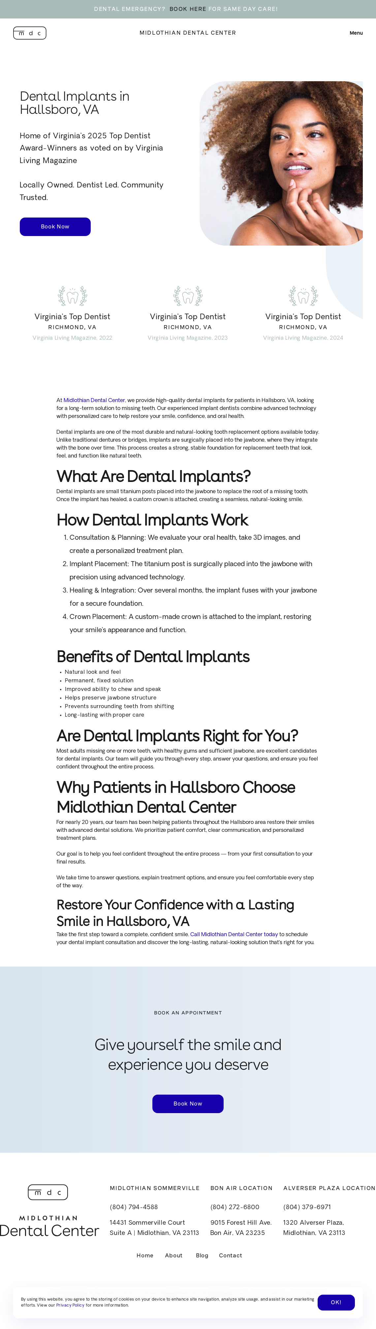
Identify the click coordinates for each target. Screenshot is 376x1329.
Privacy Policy (70, 1306)
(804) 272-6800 (235, 1208)
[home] (30, 33)
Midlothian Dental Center (188, 33)
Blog (202, 1255)
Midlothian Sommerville (155, 1188)
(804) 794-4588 (134, 1208)
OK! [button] (336, 1302)
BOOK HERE (188, 9)
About (174, 1255)
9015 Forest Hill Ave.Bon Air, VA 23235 (241, 1228)
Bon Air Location (241, 1188)
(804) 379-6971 (307, 1208)
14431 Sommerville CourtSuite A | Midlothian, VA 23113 (155, 1228)
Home (145, 1255)
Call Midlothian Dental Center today (233, 934)
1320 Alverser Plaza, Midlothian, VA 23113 (314, 1228)
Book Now (55, 226)
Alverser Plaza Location (329, 1188)
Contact (230, 1255)
